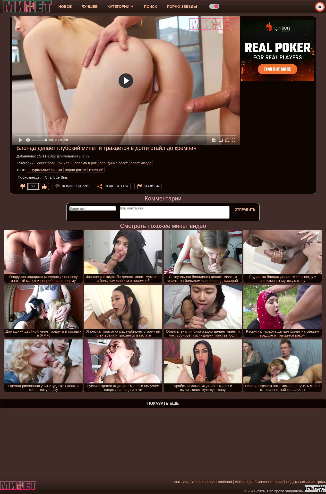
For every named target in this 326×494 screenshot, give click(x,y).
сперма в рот (86, 163)
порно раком (75, 170)
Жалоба (151, 186)
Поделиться (116, 186)
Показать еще (163, 403)
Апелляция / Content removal (259, 482)
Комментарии (75, 186)
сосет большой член (54, 163)
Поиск (150, 6)
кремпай (96, 170)
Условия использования (211, 482)
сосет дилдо (141, 163)
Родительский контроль (306, 482)
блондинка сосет (114, 163)
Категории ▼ (121, 6)
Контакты (181, 482)
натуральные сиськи (44, 170)
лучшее (89, 6)
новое (65, 6)
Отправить (245, 209)
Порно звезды (182, 6)
